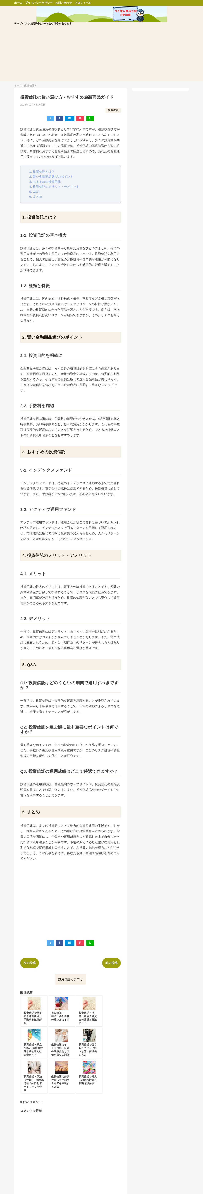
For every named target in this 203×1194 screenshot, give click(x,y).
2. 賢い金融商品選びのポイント (51, 176)
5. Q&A (34, 191)
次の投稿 (29, 963)
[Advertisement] (101, 56)
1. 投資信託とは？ (41, 171)
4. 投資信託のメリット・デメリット (54, 186)
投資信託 (113, 110)
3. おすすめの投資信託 (45, 181)
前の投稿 (111, 963)
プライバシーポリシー (38, 2)
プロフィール (83, 2)
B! (69, 118)
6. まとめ (35, 196)
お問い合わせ (63, 2)
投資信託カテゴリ (70, 979)
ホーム (18, 2)
